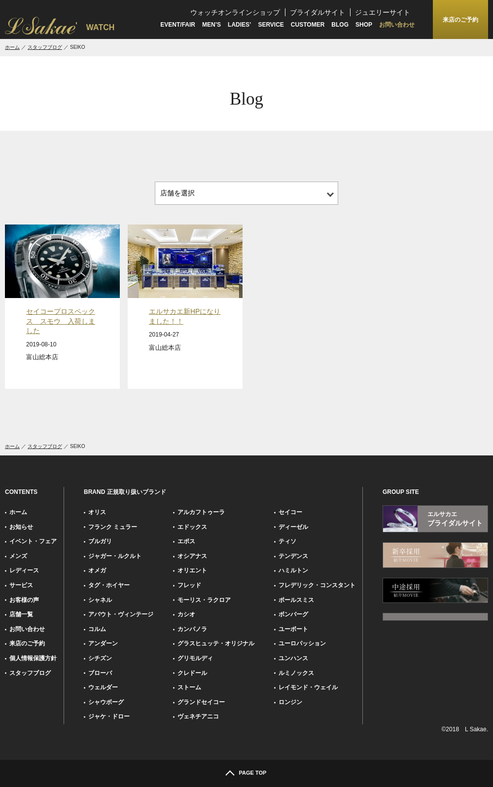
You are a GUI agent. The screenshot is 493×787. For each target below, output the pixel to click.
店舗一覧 (21, 614)
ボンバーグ (293, 614)
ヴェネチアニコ (198, 716)
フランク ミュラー (112, 527)
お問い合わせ (397, 24)
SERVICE (270, 24)
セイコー (290, 512)
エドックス (192, 527)
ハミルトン (293, 570)
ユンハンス (293, 658)
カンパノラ (192, 629)
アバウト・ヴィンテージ (120, 614)
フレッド (189, 585)
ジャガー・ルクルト (114, 556)
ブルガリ (100, 541)
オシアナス (192, 556)
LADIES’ (239, 24)
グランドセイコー (201, 702)
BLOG (340, 24)
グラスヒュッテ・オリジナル (215, 643)
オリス (97, 512)
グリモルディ (195, 658)
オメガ (97, 570)
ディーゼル (293, 527)
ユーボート (293, 629)
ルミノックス (296, 673)
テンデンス (293, 556)
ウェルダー (103, 687)
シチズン (100, 658)
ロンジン (290, 702)
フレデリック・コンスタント (317, 585)
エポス (186, 541)
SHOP (363, 24)
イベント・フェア (33, 541)
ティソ (287, 541)
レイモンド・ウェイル (308, 687)
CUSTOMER (307, 24)
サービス (21, 585)
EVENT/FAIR (177, 24)
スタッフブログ (45, 47)
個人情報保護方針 (33, 658)
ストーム (189, 687)
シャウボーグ (106, 702)
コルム (97, 629)
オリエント (192, 570)
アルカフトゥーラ (201, 512)
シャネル (100, 600)
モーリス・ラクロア (204, 600)
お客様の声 (24, 600)
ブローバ (100, 673)
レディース (24, 570)
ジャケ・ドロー (109, 716)
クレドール (192, 673)
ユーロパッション (302, 643)
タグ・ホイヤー (109, 585)
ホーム (12, 47)
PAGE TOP (253, 773)
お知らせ (21, 527)
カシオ (186, 614)
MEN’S (211, 24)
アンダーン (103, 643)
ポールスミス (296, 600)
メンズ (18, 556)
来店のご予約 (27, 643)
